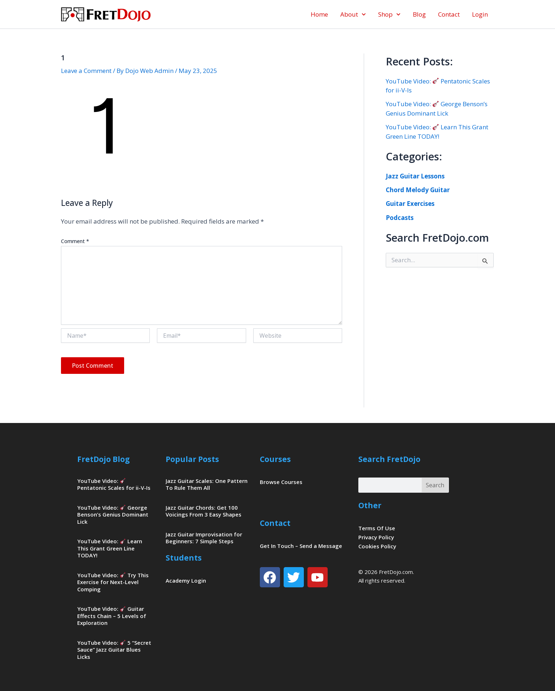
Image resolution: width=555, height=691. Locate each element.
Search (435, 485)
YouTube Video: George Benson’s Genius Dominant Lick (112, 514)
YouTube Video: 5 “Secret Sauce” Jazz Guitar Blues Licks (114, 649)
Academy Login (186, 580)
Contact (449, 14)
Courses (275, 459)
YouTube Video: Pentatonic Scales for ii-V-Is (113, 484)
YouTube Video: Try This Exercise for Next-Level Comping (113, 582)
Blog (419, 14)
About (353, 14)
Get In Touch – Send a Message (301, 545)
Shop (389, 14)
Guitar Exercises (410, 203)
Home (319, 14)
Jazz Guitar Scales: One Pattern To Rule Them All (207, 484)
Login (480, 14)
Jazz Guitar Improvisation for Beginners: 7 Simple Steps (204, 538)
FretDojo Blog (103, 459)
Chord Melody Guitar (418, 190)
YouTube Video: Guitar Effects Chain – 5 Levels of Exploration (111, 615)
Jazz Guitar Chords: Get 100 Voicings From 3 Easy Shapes (203, 511)
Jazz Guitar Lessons (415, 176)
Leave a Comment (86, 70)
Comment (75, 241)
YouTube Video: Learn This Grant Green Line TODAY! (109, 548)
